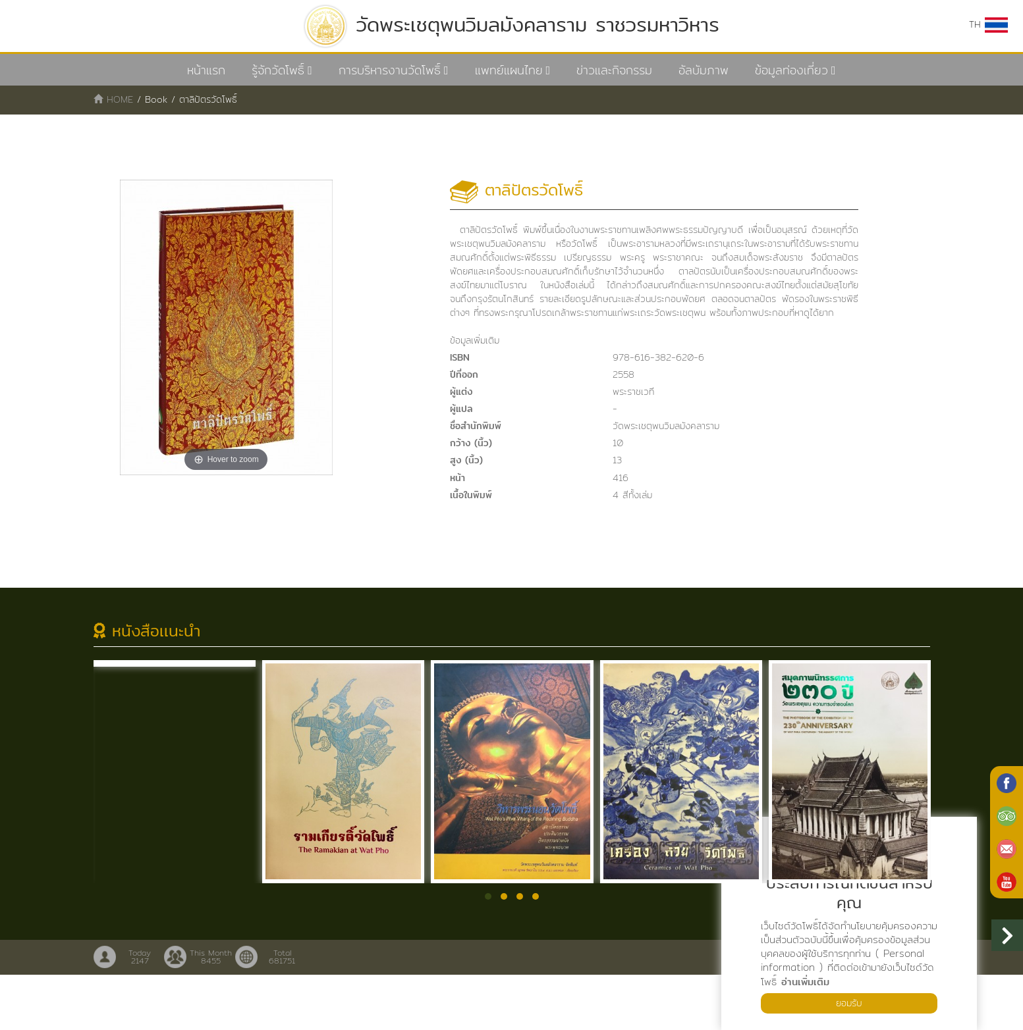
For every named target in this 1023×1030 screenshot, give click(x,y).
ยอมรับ (849, 1002)
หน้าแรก (206, 70)
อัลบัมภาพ (703, 70)
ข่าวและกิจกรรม (614, 70)
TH (987, 25)
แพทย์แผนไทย (509, 70)
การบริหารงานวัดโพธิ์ (390, 70)
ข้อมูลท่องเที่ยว (791, 70)
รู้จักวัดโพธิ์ (278, 70)
